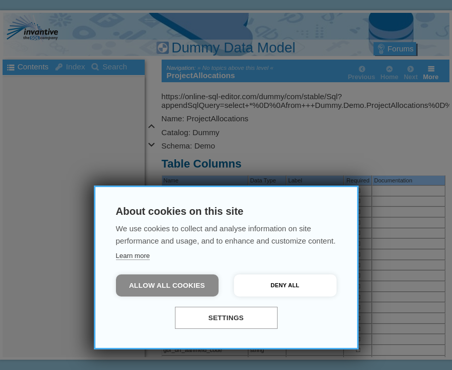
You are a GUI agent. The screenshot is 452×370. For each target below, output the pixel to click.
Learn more (133, 256)
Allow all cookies (167, 285)
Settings (226, 318)
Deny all (285, 285)
